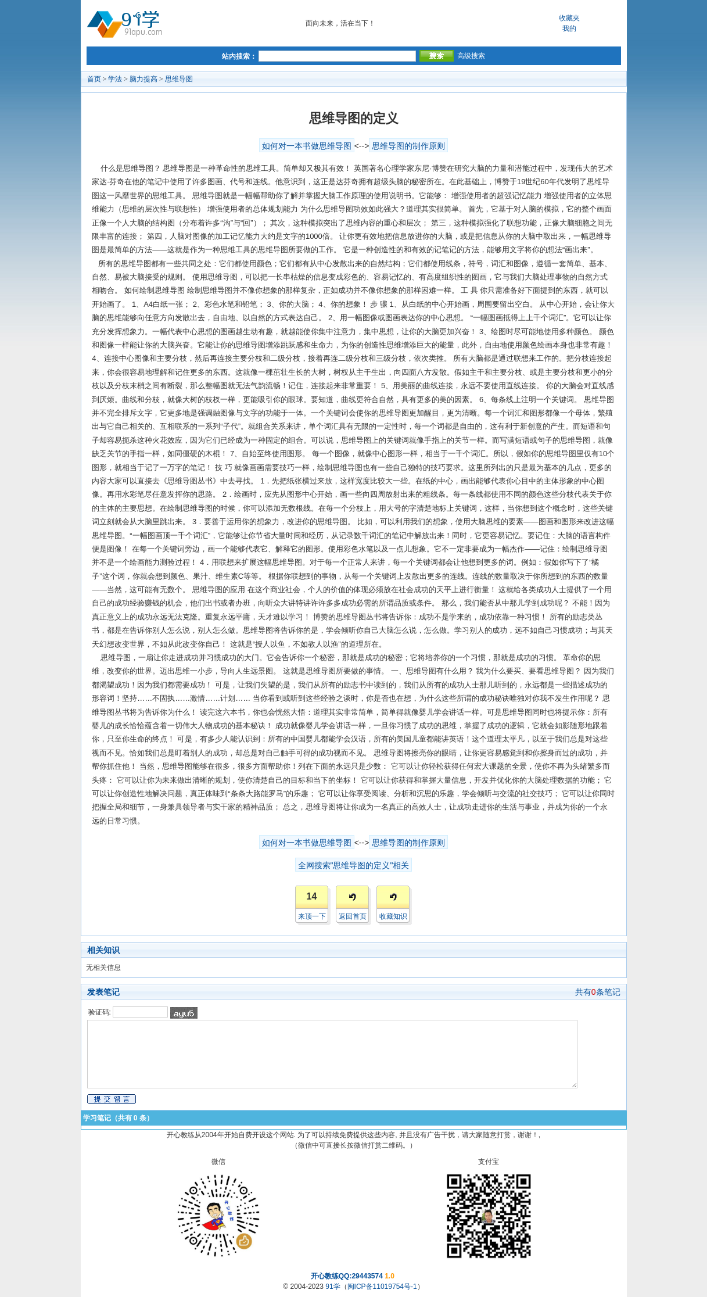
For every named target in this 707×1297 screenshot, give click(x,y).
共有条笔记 (597, 992)
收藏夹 (569, 18)
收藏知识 (393, 916)
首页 (94, 79)
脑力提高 (143, 79)
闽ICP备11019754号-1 (382, 1286)
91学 (332, 1286)
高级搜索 (471, 56)
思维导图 (179, 79)
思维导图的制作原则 (408, 146)
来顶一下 (312, 916)
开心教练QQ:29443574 (347, 1276)
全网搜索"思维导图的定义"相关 (354, 865)
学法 (115, 79)
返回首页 (353, 916)
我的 (569, 28)
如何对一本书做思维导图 (306, 146)
